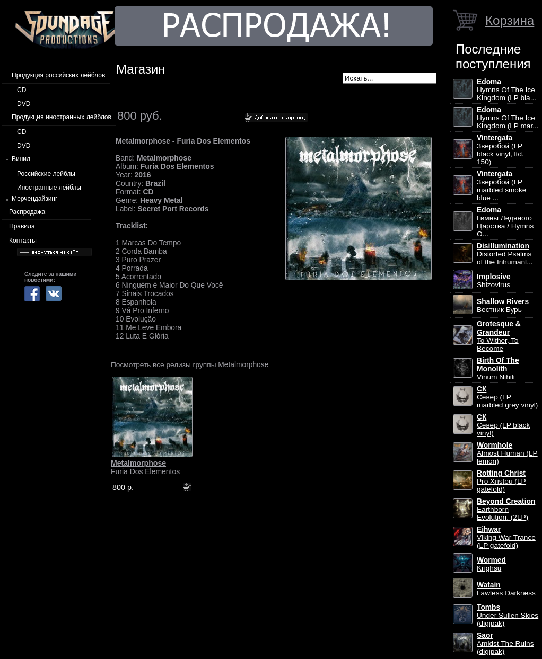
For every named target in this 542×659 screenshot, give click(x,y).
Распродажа (27, 212)
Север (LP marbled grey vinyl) (507, 397)
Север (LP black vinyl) (503, 425)
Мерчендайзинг (34, 198)
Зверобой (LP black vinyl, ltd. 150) (500, 150)
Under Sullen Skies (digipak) (507, 615)
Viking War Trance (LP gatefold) (506, 537)
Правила (22, 226)
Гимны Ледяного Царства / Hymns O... (505, 222)
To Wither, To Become (499, 336)
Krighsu (491, 564)
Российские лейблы (46, 173)
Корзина (509, 20)
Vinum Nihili (498, 369)
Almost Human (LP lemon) (507, 453)
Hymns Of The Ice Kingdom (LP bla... (506, 90)
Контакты (23, 240)
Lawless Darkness (506, 589)
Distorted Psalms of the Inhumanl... (505, 254)
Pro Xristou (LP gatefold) (501, 481)
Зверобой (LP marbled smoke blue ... (501, 186)
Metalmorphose (243, 364)
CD (21, 90)
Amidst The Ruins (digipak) (505, 643)
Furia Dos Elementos (145, 467)
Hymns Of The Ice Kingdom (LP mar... (508, 118)
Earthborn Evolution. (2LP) (506, 509)
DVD (23, 104)
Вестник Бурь (503, 306)
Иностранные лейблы (49, 187)
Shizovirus (494, 281)
